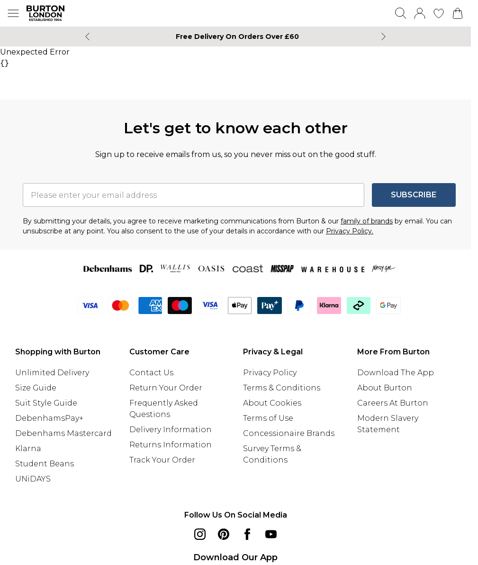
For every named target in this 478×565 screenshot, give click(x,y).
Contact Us (151, 372)
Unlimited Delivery (52, 372)
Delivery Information (170, 429)
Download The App (395, 372)
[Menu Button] (13, 13)
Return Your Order (165, 387)
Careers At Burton (392, 403)
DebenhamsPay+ (49, 418)
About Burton (384, 387)
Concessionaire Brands (288, 433)
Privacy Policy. (349, 231)
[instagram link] (200, 534)
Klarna (28, 448)
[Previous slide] (87, 36)
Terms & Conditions (281, 387)
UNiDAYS (33, 478)
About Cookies (272, 403)
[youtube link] (271, 534)
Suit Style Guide (46, 403)
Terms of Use (268, 418)
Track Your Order (162, 459)
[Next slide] (383, 36)
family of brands (367, 221)
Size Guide (35, 387)
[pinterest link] (223, 534)
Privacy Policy (270, 372)
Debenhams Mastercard (63, 433)
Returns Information (170, 444)
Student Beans (44, 463)
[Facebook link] (247, 534)
